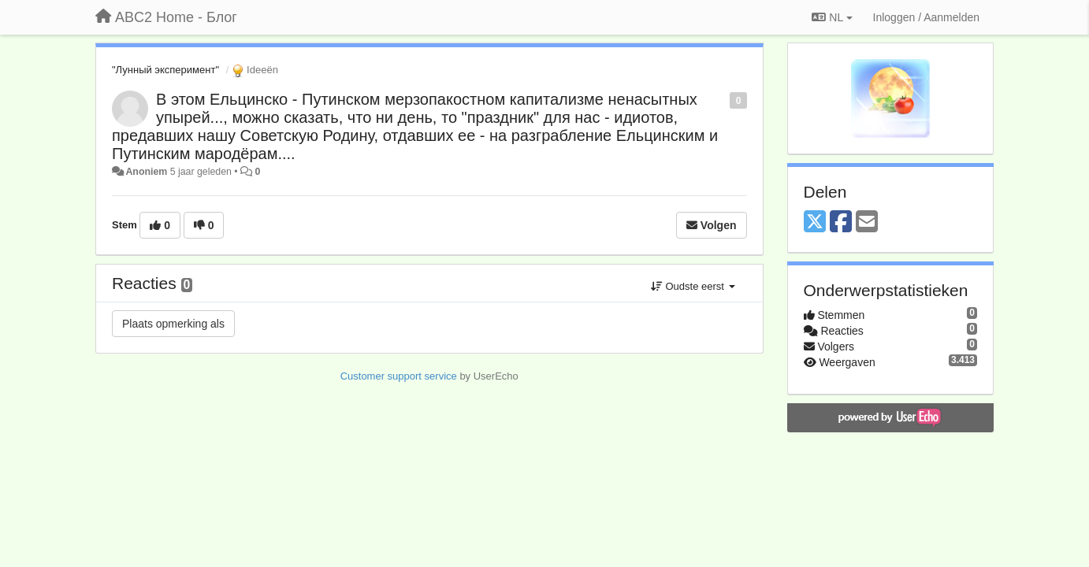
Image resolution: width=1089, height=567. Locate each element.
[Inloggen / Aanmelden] (926, 17)
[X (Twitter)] (815, 222)
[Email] (867, 222)
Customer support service (398, 376)
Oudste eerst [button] (693, 286)
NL (832, 17)
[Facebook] (841, 222)
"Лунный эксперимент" (165, 70)
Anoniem (146, 171)
